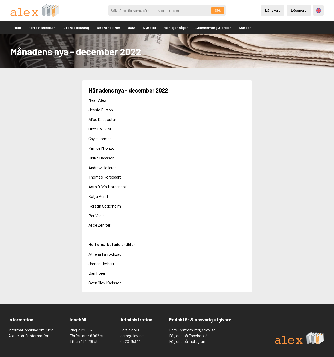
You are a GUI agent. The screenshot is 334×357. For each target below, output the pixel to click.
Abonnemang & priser (213, 27)
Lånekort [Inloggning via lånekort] (272, 10)
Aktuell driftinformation (28, 335)
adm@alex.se (132, 335)
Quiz (131, 27)
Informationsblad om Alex (30, 329)
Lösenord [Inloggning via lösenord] (299, 10)
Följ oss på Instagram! (188, 341)
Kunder (245, 27)
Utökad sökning (76, 27)
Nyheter (149, 27)
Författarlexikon (42, 27)
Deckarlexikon (108, 27)
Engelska (318, 10)
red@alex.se (205, 329)
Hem (17, 27)
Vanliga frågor (176, 27)
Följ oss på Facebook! (188, 335)
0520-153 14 (130, 341)
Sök (218, 10)
